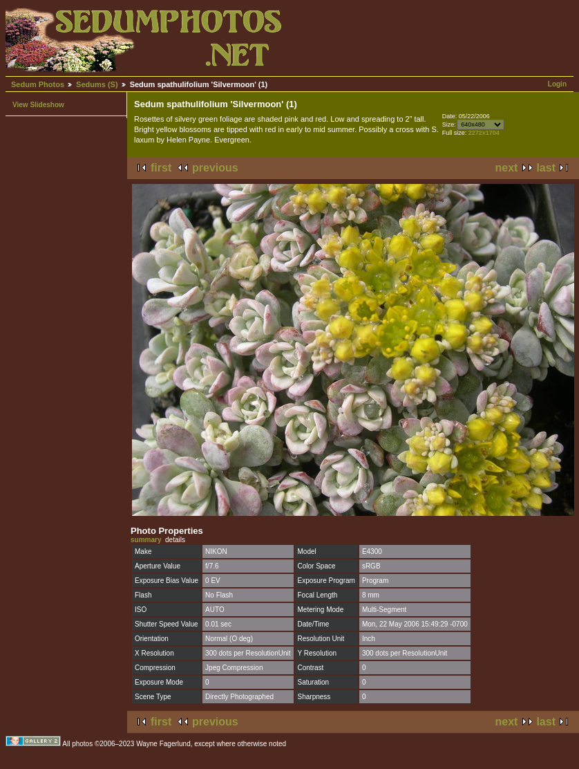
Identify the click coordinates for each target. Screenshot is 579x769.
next (506, 168)
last (546, 168)
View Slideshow (38, 105)
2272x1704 (484, 132)
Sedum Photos (37, 84)
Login (557, 84)
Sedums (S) (97, 84)
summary (146, 540)
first (161, 168)
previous (215, 168)
